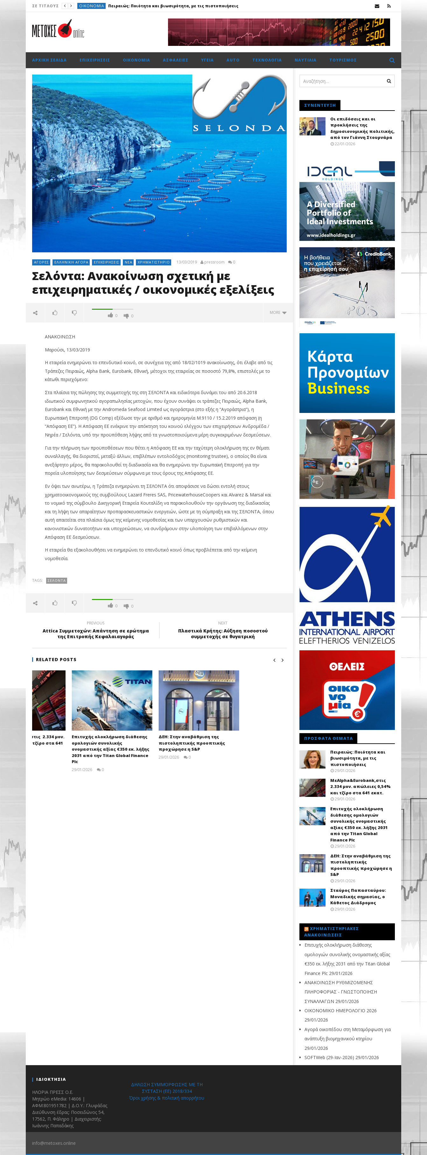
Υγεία (207, 60)
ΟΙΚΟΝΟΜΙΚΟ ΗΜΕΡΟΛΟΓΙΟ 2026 (340, 1010)
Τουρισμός (343, 60)
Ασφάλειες (175, 60)
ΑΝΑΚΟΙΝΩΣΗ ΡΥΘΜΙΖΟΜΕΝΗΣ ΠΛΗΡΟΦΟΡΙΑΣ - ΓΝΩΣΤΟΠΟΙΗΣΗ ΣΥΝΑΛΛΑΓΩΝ (340, 991)
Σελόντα (57, 580)
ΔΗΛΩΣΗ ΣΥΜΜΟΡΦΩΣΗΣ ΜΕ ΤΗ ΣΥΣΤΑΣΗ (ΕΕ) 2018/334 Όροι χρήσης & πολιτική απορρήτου (166, 1091)
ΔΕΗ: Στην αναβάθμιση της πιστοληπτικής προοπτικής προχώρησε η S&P (239, 743)
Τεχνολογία (267, 60)
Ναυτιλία (306, 60)
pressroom (214, 262)
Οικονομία (91, 6)
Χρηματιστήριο (154, 262)
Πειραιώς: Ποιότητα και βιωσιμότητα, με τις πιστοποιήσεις (173, 6)
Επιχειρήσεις (95, 60)
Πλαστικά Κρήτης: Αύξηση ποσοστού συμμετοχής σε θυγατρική (223, 630)
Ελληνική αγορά (71, 262)
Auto (233, 60)
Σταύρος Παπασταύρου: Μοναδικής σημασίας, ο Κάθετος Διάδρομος (358, 896)
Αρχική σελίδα (49, 60)
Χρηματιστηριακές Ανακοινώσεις (331, 932)
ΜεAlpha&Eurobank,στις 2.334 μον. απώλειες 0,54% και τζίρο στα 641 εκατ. (72, 743)
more (278, 312)
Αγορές (41, 262)
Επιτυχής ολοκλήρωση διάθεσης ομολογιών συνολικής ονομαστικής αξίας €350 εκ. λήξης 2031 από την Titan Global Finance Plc (158, 749)
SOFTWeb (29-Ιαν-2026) (329, 1057)
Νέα (128, 262)
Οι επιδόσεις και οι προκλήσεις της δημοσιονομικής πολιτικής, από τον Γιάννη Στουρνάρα (362, 128)
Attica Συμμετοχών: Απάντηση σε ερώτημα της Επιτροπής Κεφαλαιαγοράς (95, 630)
